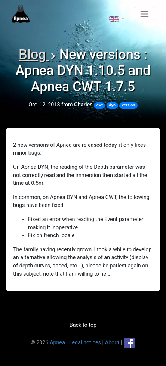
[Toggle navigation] (144, 14)
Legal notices (85, 342)
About (112, 342)
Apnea (57, 342)
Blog (34, 54)
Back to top (83, 325)
